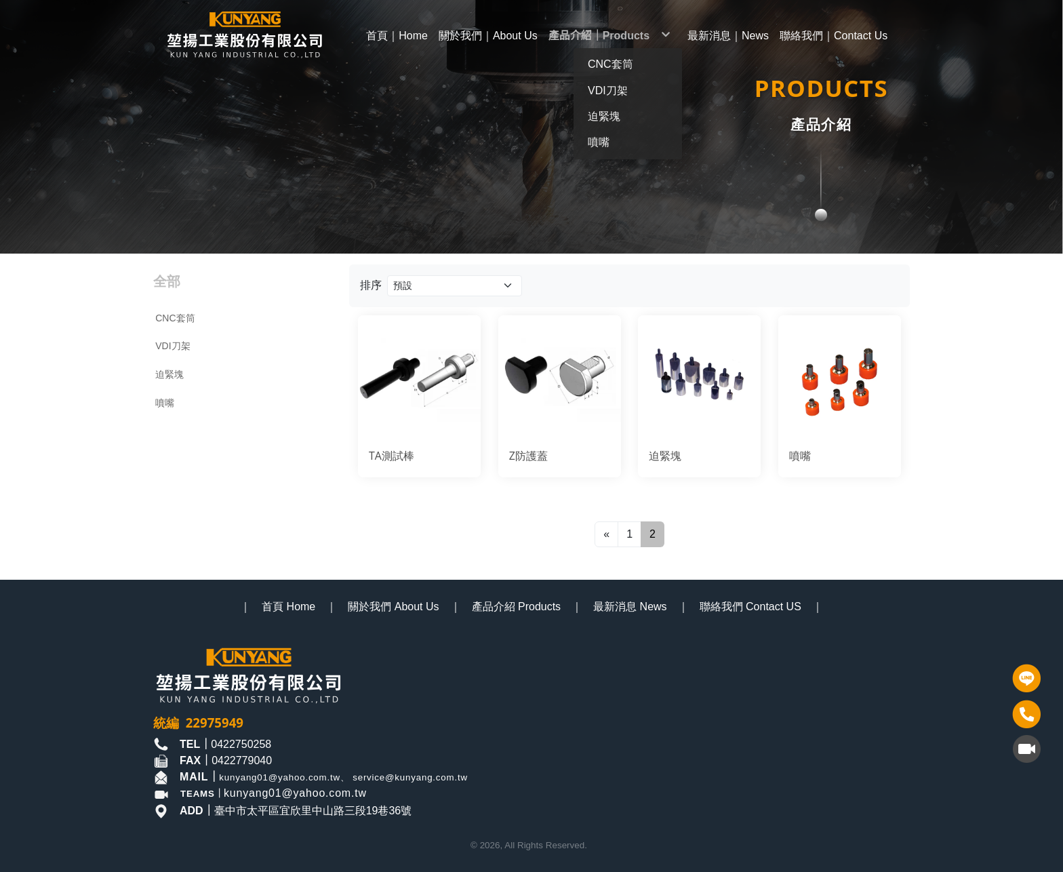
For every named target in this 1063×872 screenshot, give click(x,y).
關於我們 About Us (393, 606)
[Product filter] (454, 285)
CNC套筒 (175, 318)
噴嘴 (164, 402)
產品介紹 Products (516, 606)
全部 (166, 281)
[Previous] (606, 534)
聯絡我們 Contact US (750, 606)
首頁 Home (288, 606)
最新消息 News (629, 606)
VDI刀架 (172, 345)
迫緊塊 (169, 374)
